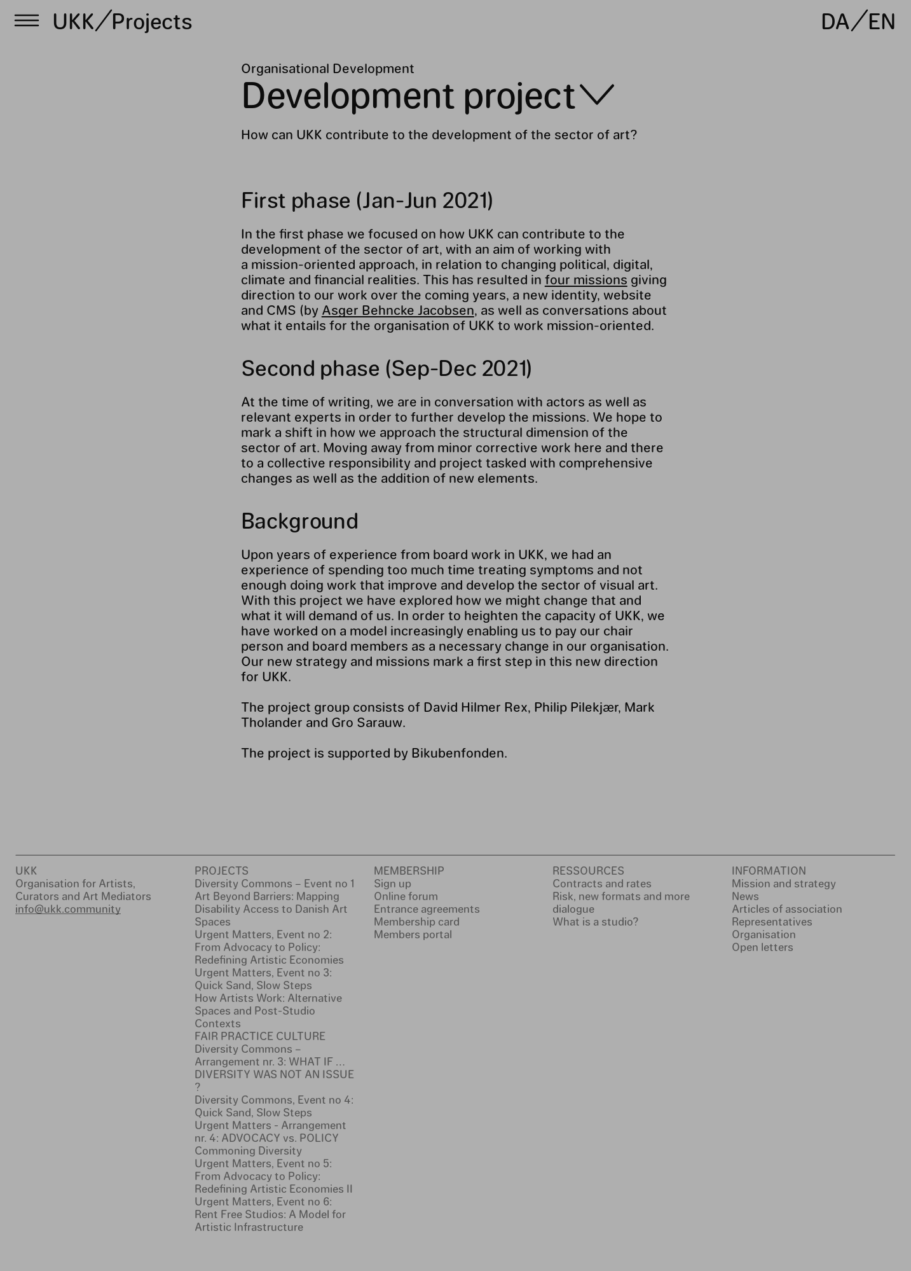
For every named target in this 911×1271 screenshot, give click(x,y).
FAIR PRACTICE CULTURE (260, 1035)
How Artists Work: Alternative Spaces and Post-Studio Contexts (268, 1010)
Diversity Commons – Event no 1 (274, 883)
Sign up (392, 883)
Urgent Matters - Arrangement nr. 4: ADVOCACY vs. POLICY (270, 1131)
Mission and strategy (784, 883)
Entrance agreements (427, 908)
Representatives (772, 921)
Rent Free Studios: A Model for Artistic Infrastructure (270, 1220)
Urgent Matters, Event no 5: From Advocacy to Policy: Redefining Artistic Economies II (274, 1175)
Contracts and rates (602, 883)
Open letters (762, 946)
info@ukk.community (68, 908)
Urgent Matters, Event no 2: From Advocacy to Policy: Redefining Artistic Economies (269, 946)
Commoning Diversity (248, 1150)
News (745, 895)
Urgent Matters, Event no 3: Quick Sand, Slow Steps (263, 978)
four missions (586, 279)
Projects (151, 20)
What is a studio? (595, 921)
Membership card (417, 921)
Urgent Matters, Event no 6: (263, 1201)
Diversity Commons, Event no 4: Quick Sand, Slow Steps (274, 1105)
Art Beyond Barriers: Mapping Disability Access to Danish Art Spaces (271, 908)
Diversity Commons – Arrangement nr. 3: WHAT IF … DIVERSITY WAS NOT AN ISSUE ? (274, 1067)
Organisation (764, 933)
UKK (73, 20)
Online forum (406, 895)
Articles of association (787, 908)
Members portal (413, 933)
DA (835, 20)
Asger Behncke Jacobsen (398, 309)
